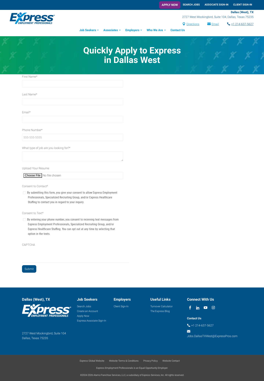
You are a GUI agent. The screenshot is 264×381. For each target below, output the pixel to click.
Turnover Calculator (161, 306)
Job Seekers (87, 30)
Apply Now (170, 5)
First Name (29, 77)
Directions (191, 24)
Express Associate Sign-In (91, 320)
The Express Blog (160, 311)
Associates (110, 30)
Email (213, 24)
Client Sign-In (242, 4)
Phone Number (32, 130)
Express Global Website (92, 360)
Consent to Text (32, 213)
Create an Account (87, 311)
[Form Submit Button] (29, 269)
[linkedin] (198, 307)
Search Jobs (191, 4)
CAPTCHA (28, 245)
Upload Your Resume (35, 169)
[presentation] (50, 256)
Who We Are (155, 30)
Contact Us (177, 30)
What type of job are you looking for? (46, 148)
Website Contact (171, 360)
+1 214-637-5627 (241, 24)
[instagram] (213, 307)
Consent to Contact (35, 186)
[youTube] (206, 307)
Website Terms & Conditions (124, 360)
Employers (132, 30)
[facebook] (190, 307)
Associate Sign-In (216, 4)
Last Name (29, 95)
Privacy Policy (150, 360)
